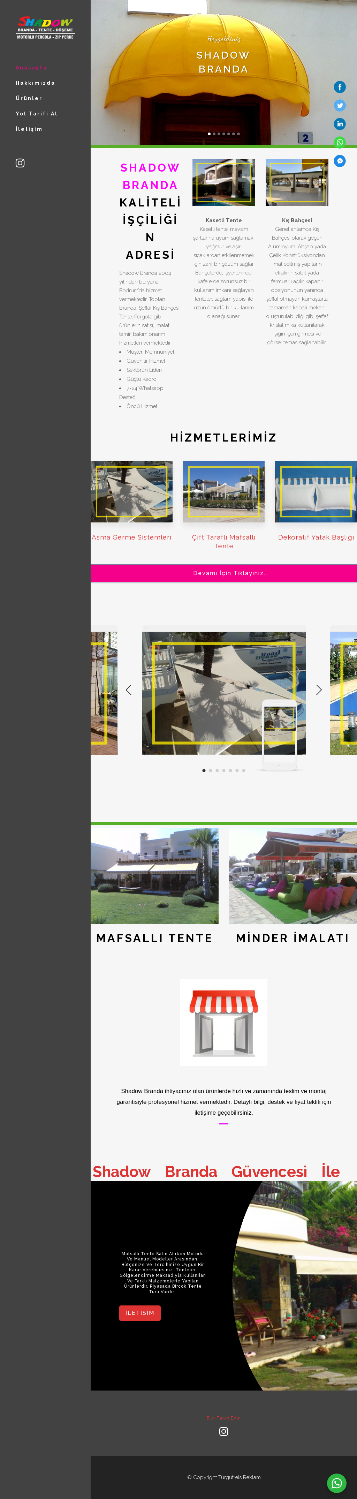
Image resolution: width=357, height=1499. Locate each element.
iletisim (140, 1313)
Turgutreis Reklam (239, 1477)
